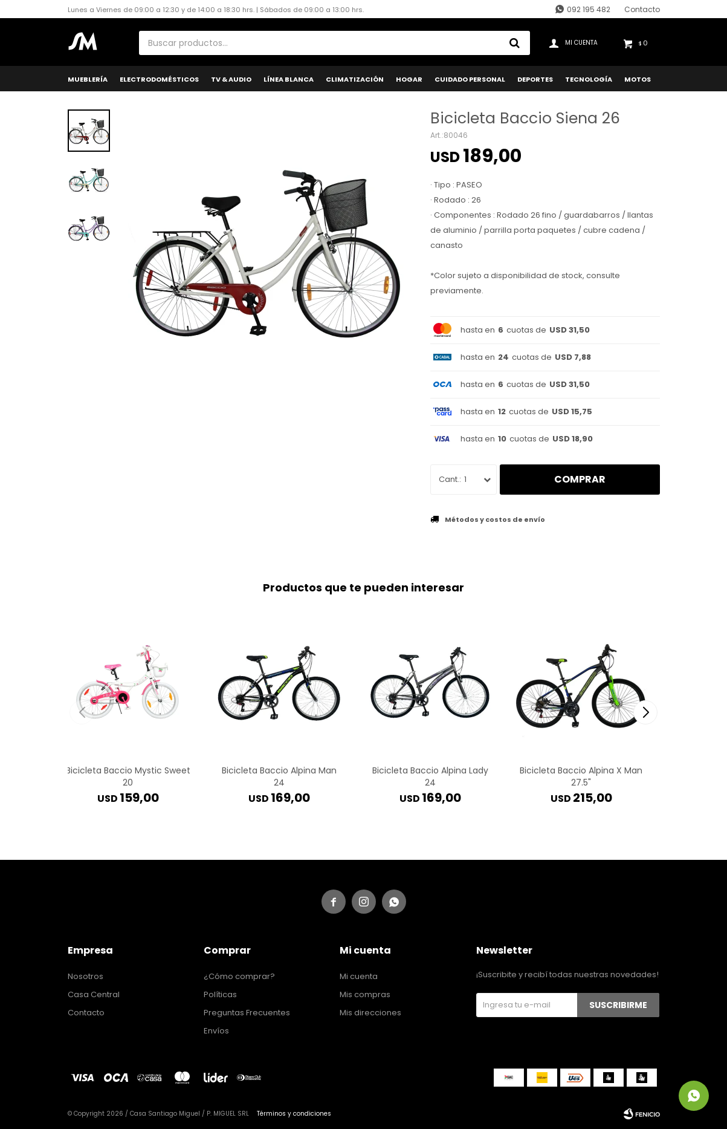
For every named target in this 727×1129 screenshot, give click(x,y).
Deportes (535, 79)
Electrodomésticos (159, 79)
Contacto (642, 9)
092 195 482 (588, 9)
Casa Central (94, 994)
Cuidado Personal (470, 79)
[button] (646, 712)
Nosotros (85, 976)
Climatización (355, 79)
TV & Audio (231, 79)
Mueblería (88, 79)
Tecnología (588, 79)
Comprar (580, 479)
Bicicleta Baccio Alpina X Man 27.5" (581, 776)
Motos (637, 79)
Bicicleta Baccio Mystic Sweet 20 (128, 776)
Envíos (216, 1030)
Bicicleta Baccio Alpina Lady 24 (430, 776)
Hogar (409, 79)
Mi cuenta (359, 976)
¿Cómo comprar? (239, 976)
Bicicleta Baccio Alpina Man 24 (279, 776)
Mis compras (365, 994)
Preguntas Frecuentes (247, 1012)
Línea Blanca (288, 79)
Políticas (220, 994)
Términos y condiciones (294, 1113)
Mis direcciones (370, 1012)
